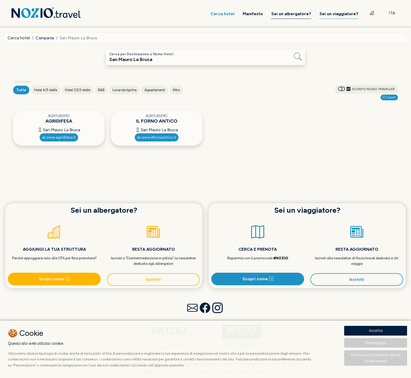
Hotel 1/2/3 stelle (77, 90)
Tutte (21, 90)
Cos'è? (389, 97)
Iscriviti (153, 279)
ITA (392, 12)
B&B (101, 90)
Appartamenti (154, 90)
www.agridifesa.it (59, 137)
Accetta (376, 330)
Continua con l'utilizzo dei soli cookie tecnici (375, 357)
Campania (45, 37)
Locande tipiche (124, 90)
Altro (176, 90)
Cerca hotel (19, 37)
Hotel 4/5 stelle (45, 90)
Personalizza (376, 342)
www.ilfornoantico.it (156, 137)
